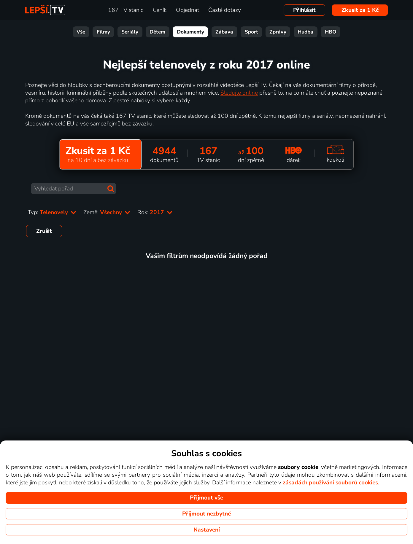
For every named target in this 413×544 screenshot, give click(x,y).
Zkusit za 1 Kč (360, 10)
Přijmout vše (206, 498)
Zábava (224, 31)
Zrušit (44, 231)
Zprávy (277, 31)
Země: (106, 212)
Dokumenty (190, 31)
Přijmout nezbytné (206, 514)
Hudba (305, 31)
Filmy (103, 31)
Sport (251, 31)
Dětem (157, 31)
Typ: (52, 212)
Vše (81, 31)
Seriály (129, 31)
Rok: (154, 212)
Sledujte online (239, 93)
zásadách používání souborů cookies (330, 482)
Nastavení (206, 530)
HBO (330, 31)
